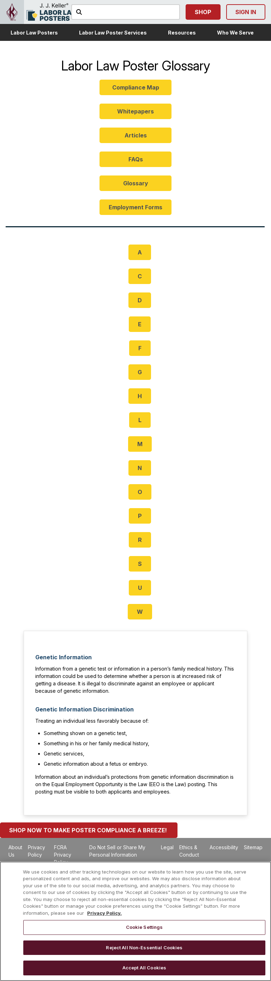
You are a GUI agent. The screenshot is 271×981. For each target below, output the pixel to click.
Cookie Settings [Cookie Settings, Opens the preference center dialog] (144, 927)
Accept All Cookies (144, 967)
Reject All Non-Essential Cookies (144, 947)
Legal (167, 847)
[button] (34, 32)
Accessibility (224, 847)
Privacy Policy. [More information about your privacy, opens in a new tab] (104, 913)
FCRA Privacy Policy (62, 854)
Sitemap (253, 847)
